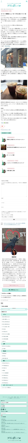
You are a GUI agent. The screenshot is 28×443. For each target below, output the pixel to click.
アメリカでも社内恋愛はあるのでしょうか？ (12, 224)
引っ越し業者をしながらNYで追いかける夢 (8, 420)
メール (2, 202)
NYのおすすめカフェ (5, 129)
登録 (2, 303)
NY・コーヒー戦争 (10, 155)
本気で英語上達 (5, 358)
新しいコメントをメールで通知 (7, 214)
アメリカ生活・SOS (5, 326)
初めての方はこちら (14, 285)
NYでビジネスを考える (6, 346)
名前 (2, 198)
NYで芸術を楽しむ (5, 365)
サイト (2, 207)
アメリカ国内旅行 (5, 372)
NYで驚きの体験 (5, 336)
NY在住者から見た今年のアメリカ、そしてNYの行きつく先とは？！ (13, 432)
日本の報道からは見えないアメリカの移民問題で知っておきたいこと (13, 429)
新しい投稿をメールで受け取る (7, 216)
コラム (4, 314)
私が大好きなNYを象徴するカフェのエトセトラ (16, 147)
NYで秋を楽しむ (5, 380)
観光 (9, 129)
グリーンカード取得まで (6, 387)
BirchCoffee (7, 46)
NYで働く (4, 348)
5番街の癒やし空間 (11, 170)
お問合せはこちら (14, 289)
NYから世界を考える (6, 324)
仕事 (4, 343)
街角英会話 (4, 353)
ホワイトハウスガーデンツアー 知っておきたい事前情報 (14, 223)
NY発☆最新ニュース (6, 319)
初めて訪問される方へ (6, 316)
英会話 (4, 351)
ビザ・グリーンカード (8, 385)
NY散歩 (3, 370)
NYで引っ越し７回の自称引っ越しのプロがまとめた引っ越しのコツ (13, 423)
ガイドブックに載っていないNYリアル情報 (14, 440)
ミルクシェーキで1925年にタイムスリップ (15, 162)
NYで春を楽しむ (5, 375)
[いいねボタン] (2, 126)
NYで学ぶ (4, 355)
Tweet (2, 122)
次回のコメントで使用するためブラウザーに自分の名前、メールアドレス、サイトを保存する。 (13, 212)
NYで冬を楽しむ (5, 382)
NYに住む (4, 329)
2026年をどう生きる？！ (5, 426)
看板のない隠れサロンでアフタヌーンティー (16, 139)
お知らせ (3, 341)
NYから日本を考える (6, 321)
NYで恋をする (4, 331)
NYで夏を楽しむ (5, 377)
